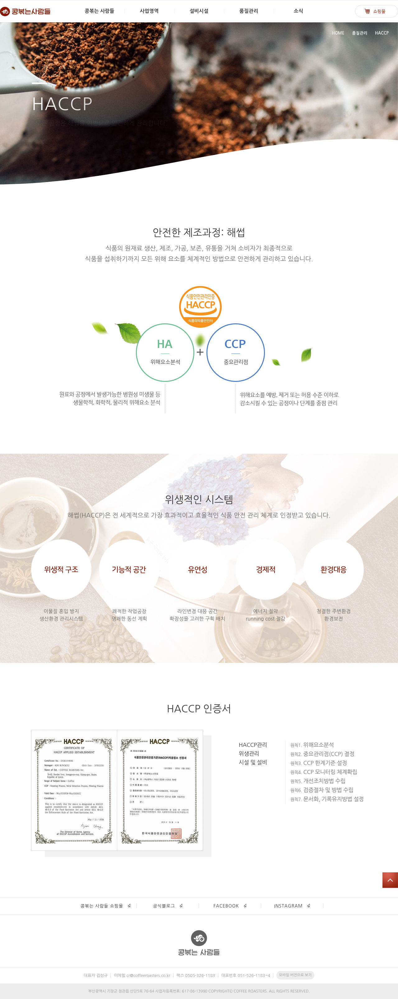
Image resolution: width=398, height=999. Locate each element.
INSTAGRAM (288, 906)
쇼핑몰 (379, 11)
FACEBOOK (226, 906)
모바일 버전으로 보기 (295, 975)
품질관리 (248, 11)
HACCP (382, 33)
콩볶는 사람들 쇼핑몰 (102, 906)
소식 (298, 11)
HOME (338, 33)
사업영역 (149, 11)
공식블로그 (164, 906)
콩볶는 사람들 (99, 11)
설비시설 (199, 11)
